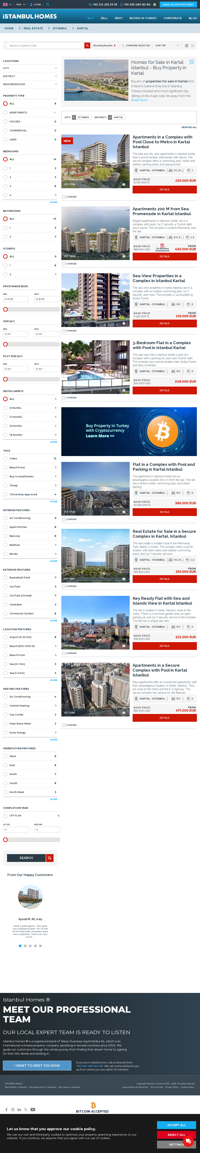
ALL (29, 103)
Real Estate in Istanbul (16, 1087)
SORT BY (160, 45)
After (16, 827)
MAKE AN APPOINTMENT (178, 4)
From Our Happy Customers (30, 875)
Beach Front (29, 467)
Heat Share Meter (29, 723)
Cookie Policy (187, 1087)
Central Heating (29, 705)
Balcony (29, 536)
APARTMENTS (15, 112)
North (29, 774)
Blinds (29, 554)
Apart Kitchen (29, 527)
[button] (126, 162)
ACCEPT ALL (176, 1125)
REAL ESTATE (33, 28)
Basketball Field (29, 577)
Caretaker (29, 604)
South (29, 783)
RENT (119, 18)
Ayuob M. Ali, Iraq (30, 919)
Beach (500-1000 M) (29, 646)
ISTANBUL (60, 28)
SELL (104, 18)
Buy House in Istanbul (69, 1087)
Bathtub (29, 545)
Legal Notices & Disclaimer (135, 1087)
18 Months (29, 435)
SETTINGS (176, 1144)
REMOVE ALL (189, 127)
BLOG (193, 18)
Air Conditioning (29, 518)
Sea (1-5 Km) (29, 673)
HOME (9, 28)
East (29, 765)
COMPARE (69, 196)
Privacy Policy (172, 1087)
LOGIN (37, 4)
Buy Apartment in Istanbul (43, 1087)
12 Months (29, 417)
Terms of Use (157, 1087)
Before (47, 827)
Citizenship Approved (29, 494)
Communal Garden (29, 613)
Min (16, 297)
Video (29, 458)
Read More (139, 100)
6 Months (29, 408)
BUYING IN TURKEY (143, 18)
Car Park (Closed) (29, 595)
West (29, 756)
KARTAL (82, 28)
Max (47, 297)
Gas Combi (29, 714)
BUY (91, 18)
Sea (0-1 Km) (29, 664)
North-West (29, 792)
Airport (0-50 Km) (29, 637)
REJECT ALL (176, 1135)
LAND (29, 139)
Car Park (29, 586)
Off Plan (31, 816)
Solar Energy (29, 732)
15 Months (29, 426)
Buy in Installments (29, 476)
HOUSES (29, 121)
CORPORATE (173, 18)
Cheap (29, 485)
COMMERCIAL (29, 130)
